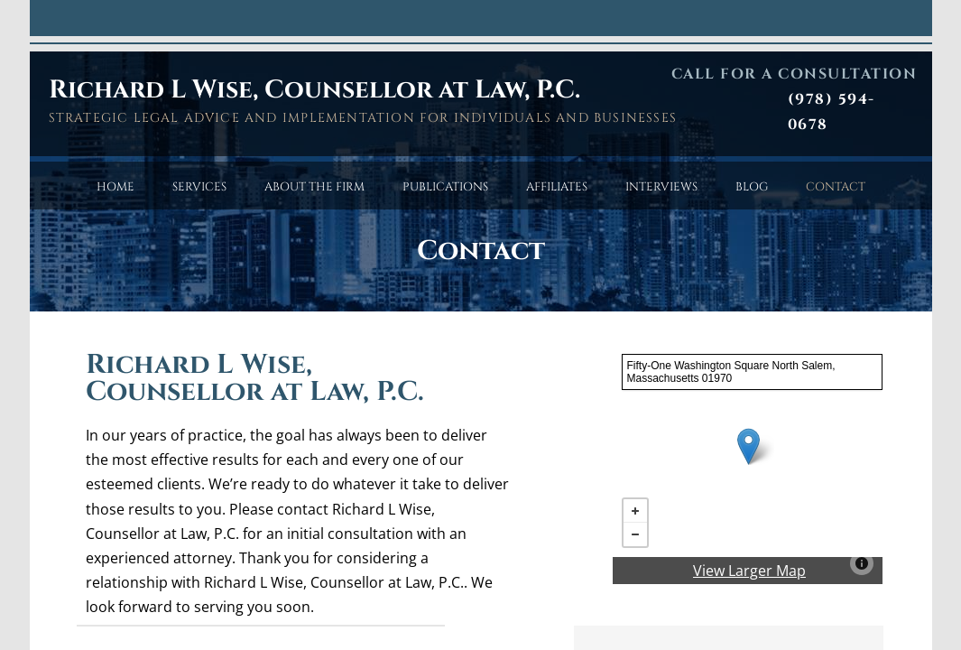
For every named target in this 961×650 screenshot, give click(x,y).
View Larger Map (749, 570)
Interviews (661, 187)
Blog (751, 187)
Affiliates (556, 187)
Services (199, 187)
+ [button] (635, 511)
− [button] (635, 534)
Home (115, 187)
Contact (835, 187)
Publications (445, 187)
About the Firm (314, 187)
